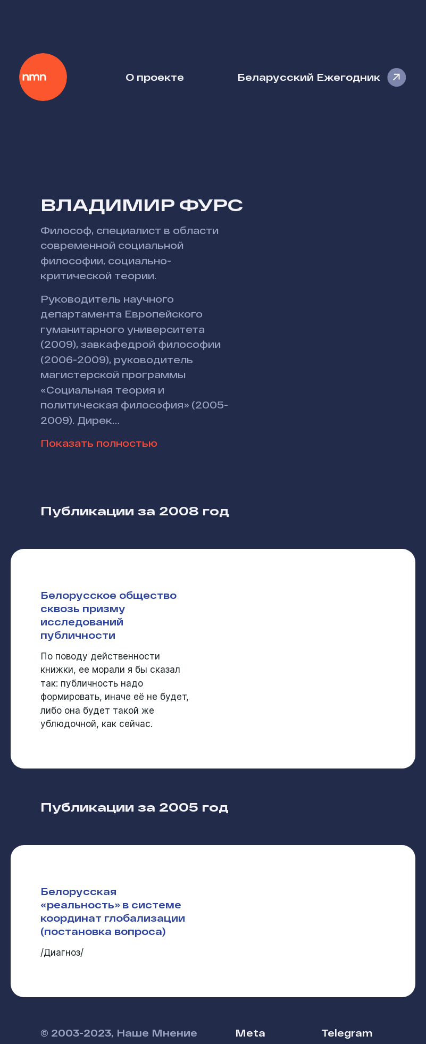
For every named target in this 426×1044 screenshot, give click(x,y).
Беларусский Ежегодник (308, 77)
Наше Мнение (43, 77)
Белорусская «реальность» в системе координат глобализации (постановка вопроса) (112, 911)
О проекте (155, 77)
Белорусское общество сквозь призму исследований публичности (108, 615)
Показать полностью (98, 443)
